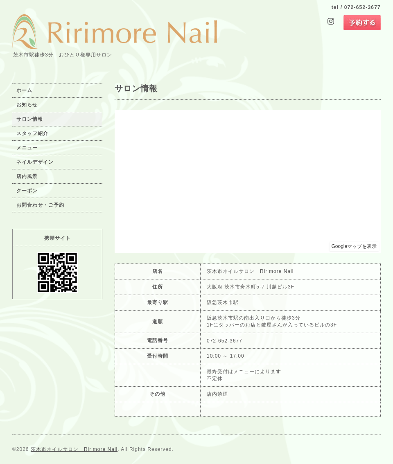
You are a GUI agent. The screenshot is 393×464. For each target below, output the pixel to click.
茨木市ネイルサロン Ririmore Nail (74, 449)
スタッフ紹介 (32, 133)
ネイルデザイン (35, 162)
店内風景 (27, 176)
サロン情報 (29, 119)
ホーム (24, 90)
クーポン (27, 191)
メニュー (27, 148)
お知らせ (27, 105)
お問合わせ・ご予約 (40, 205)
